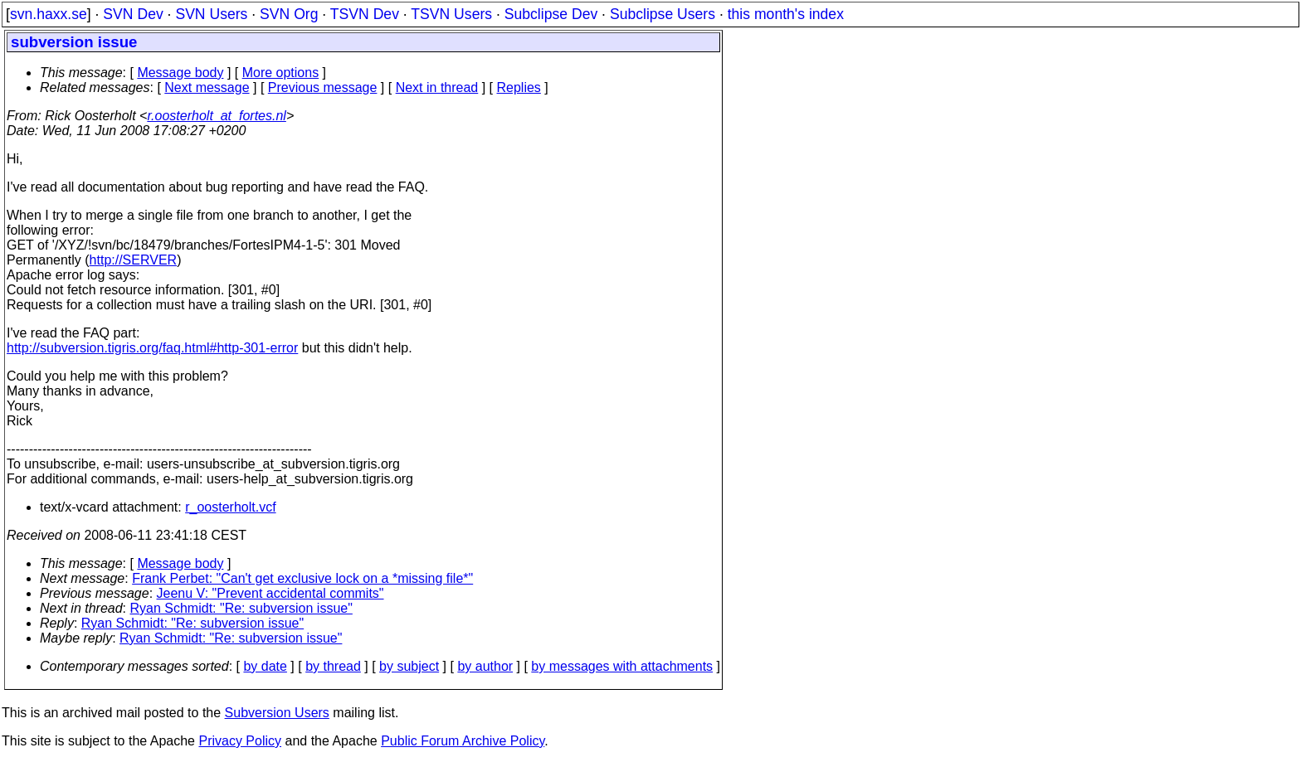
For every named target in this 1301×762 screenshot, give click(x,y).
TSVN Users (451, 14)
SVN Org (289, 14)
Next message (206, 87)
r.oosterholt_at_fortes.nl (216, 116)
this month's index (786, 14)
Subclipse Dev (550, 14)
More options (280, 73)
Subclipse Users (662, 14)
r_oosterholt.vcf (230, 507)
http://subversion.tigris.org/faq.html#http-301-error (152, 348)
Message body (180, 73)
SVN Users (211, 14)
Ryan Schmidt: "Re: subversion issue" (241, 608)
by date (264, 666)
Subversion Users (277, 713)
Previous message (323, 87)
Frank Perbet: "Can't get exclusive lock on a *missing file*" (302, 578)
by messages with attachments (622, 666)
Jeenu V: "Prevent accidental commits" (270, 593)
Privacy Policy (239, 741)
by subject (409, 666)
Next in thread (437, 87)
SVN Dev (133, 14)
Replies (519, 87)
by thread (333, 666)
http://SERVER (134, 260)
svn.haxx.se (48, 14)
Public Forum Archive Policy (462, 741)
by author (485, 666)
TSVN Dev (364, 14)
